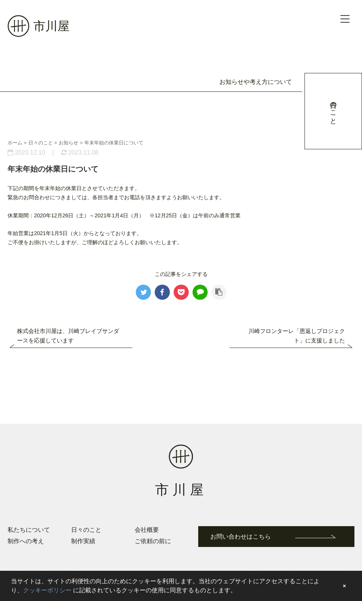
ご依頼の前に (153, 541)
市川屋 (39, 26)
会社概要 (147, 530)
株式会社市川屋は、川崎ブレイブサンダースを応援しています (68, 336)
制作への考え (26, 541)
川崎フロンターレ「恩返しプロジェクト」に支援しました (297, 336)
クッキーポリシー (47, 590)
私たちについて (29, 530)
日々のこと (86, 530)
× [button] (344, 586)
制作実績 (83, 541)
